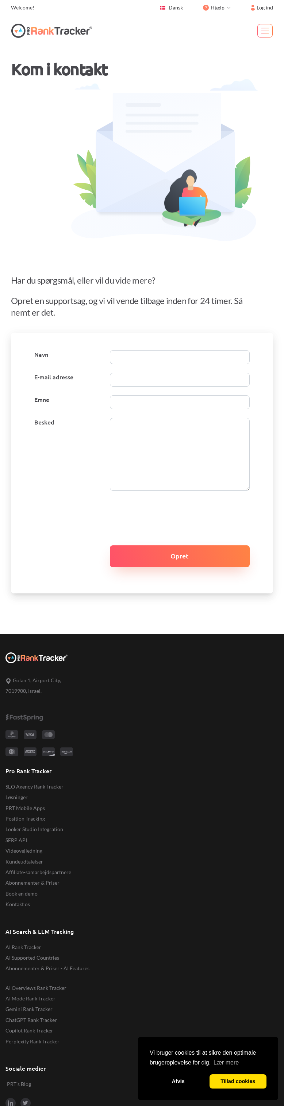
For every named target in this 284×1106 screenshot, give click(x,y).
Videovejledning (23, 851)
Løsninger (16, 797)
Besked (44, 422)
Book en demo (21, 893)
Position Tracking (25, 818)
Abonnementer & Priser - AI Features (47, 968)
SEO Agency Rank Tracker (34, 786)
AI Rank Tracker (23, 947)
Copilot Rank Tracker (29, 1030)
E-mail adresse (53, 377)
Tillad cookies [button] (237, 1081)
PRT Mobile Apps (25, 808)
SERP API (16, 840)
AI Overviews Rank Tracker (35, 988)
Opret (179, 556)
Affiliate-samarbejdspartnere (38, 872)
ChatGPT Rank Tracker (31, 1020)
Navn (41, 354)
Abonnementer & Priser (32, 883)
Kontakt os (17, 904)
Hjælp (213, 7)
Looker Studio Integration (34, 829)
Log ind (262, 7)
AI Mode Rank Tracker (30, 998)
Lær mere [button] (226, 1062)
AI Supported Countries (32, 958)
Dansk (171, 7)
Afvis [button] (178, 1081)
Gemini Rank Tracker (29, 1009)
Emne (41, 399)
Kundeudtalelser (24, 861)
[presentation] (150, 513)
